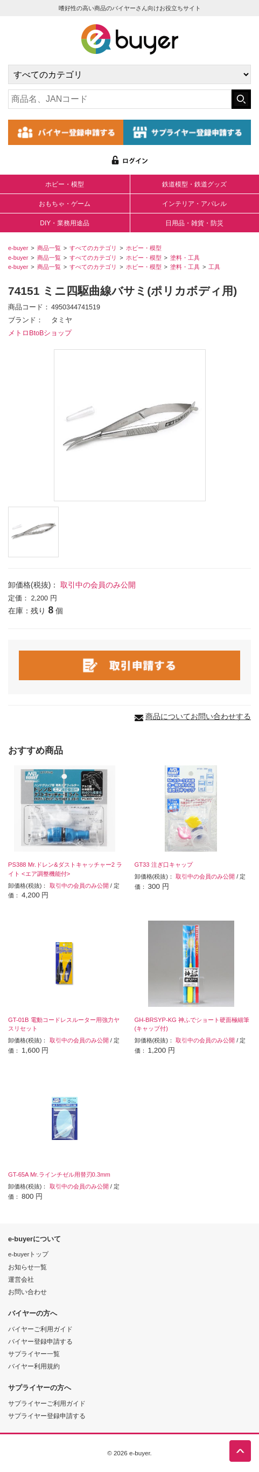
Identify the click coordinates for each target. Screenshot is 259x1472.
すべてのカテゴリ (93, 248)
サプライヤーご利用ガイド (47, 1403)
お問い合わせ (27, 1291)
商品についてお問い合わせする (198, 716)
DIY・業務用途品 (64, 223)
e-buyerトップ (28, 1253)
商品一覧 (49, 248)
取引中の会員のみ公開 (98, 584)
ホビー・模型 (64, 184)
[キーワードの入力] (120, 99)
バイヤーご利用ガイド (40, 1328)
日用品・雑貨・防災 (194, 223)
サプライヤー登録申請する (47, 1415)
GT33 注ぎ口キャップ (164, 864)
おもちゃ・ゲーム (64, 204)
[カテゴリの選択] (129, 74)
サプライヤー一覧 (34, 1353)
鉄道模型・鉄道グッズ (194, 184)
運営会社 (21, 1279)
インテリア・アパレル (194, 204)
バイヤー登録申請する (40, 1341)
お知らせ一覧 (27, 1266)
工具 (214, 267)
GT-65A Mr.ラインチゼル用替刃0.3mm (59, 1174)
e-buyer (18, 248)
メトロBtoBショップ (40, 333)
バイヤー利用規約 (34, 1366)
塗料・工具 (185, 257)
